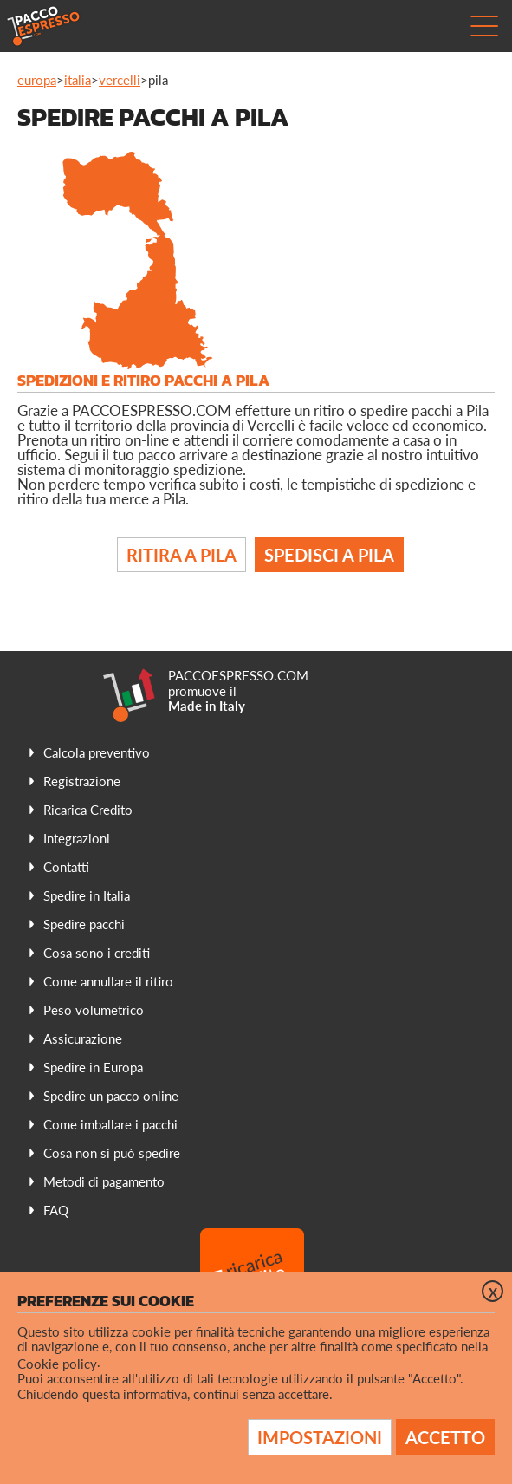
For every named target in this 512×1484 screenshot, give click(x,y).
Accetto (445, 1437)
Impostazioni (319, 1437)
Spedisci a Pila (329, 554)
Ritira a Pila (181, 554)
